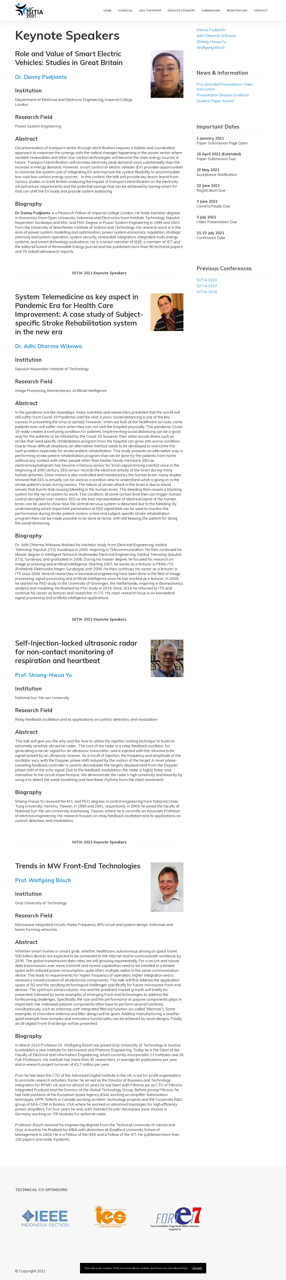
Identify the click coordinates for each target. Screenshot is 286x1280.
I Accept (197, 1268)
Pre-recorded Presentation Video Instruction (225, 86)
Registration (237, 10)
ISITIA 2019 (207, 285)
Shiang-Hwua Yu (211, 41)
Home (108, 10)
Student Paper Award (215, 101)
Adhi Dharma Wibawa (216, 35)
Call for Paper (150, 10)
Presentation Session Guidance (223, 95)
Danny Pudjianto (211, 29)
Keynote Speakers (181, 10)
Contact (261, 10)
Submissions (211, 10)
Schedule (125, 10)
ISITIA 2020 (207, 280)
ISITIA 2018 (207, 291)
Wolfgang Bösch (211, 47)
